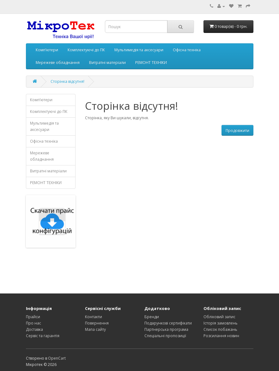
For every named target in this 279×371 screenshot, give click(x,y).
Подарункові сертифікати (168, 323)
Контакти (93, 316)
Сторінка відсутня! (67, 81)
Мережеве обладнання (58, 62)
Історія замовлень (220, 323)
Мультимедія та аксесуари (138, 50)
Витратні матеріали (107, 62)
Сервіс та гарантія (42, 335)
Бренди (151, 316)
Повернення (97, 323)
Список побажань (220, 329)
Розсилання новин (221, 335)
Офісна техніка (187, 50)
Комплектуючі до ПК (86, 50)
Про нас (33, 323)
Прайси (33, 316)
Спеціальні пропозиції (165, 335)
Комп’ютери (47, 50)
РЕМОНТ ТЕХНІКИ (151, 62)
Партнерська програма (166, 329)
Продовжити (237, 130)
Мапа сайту (95, 329)
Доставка (34, 329)
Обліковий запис (219, 316)
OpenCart (57, 358)
